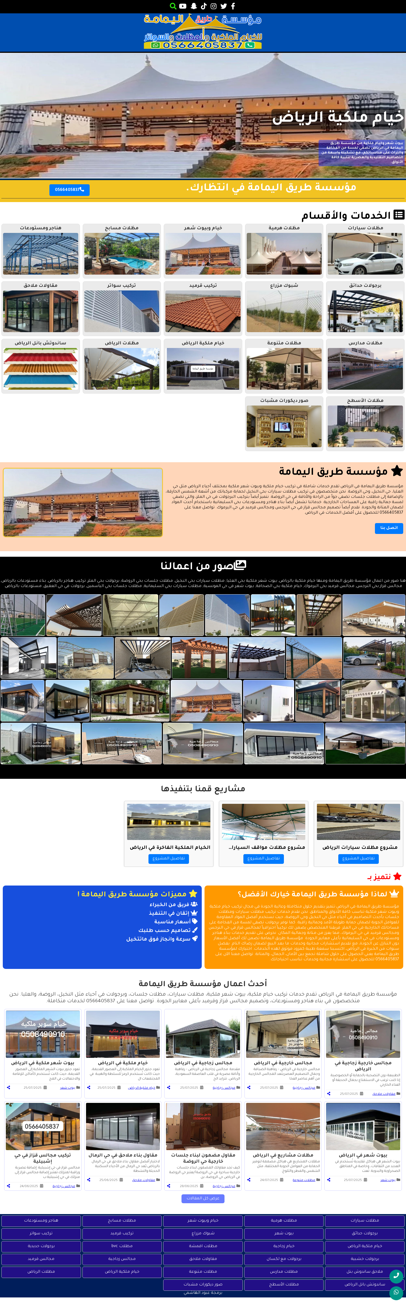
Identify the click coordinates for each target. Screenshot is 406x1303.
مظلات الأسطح (284, 1285)
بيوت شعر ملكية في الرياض (42, 1063)
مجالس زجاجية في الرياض (203, 1063)
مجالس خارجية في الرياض (283, 1063)
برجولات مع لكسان (284, 1259)
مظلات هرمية (284, 1221)
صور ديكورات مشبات (203, 1285)
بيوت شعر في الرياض (363, 1155)
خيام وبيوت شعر (203, 1221)
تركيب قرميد (121, 1234)
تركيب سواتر (41, 1234)
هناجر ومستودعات (41, 1221)
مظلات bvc (122, 1246)
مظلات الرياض (41, 1272)
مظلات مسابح (122, 1221)
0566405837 (69, 190)
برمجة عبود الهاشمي (203, 1293)
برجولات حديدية (41, 1246)
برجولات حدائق (365, 1234)
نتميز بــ (385, 877)
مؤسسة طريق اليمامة (341, 473)
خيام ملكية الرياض (338, 119)
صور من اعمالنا (203, 567)
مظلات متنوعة (304, 1180)
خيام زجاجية (283, 1246)
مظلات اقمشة (203, 1246)
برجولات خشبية (365, 1259)
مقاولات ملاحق (383, 1094)
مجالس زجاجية (304, 1088)
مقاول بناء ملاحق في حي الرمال (123, 1155)
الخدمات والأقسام (353, 217)
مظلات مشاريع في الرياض (283, 1155)
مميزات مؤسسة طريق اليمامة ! (137, 895)
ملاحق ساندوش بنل (365, 1272)
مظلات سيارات (364, 1221)
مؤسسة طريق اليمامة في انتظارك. (271, 188)
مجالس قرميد (41, 1259)
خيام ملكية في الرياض (123, 1063)
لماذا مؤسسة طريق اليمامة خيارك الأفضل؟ (318, 895)
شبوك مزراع (203, 1234)
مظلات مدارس (284, 1272)
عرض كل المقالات (203, 1199)
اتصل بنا (389, 528)
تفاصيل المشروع (358, 859)
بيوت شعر (67, 1088)
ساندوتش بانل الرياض (365, 1285)
